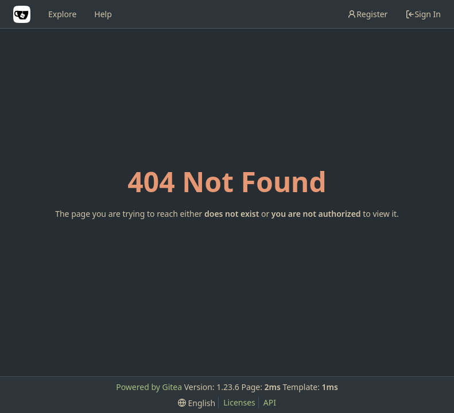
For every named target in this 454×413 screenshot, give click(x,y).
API (269, 402)
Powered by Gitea (149, 386)
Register (367, 14)
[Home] (22, 14)
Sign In (423, 14)
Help (103, 14)
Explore (62, 14)
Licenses (239, 402)
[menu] (196, 403)
